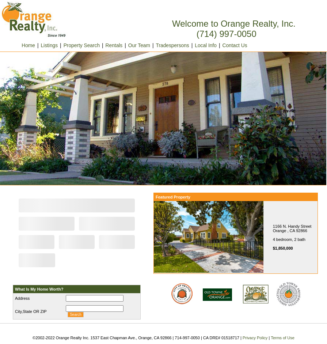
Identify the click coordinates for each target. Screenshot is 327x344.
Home (21, 45)
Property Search (82, 45)
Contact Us (235, 45)
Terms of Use (282, 338)
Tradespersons (172, 45)
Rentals (114, 45)
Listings (49, 45)
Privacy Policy (255, 338)
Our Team (139, 45)
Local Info (206, 45)
